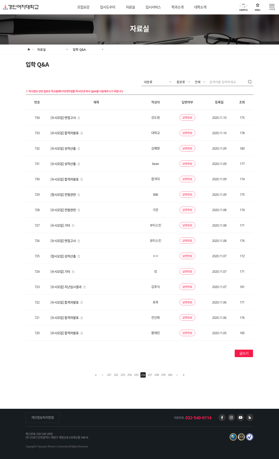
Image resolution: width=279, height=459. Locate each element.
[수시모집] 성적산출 (65, 148)
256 (143, 375)
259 (163, 375)
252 (116, 375)
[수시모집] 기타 (62, 225)
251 (109, 375)
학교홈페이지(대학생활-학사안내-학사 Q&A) (73, 91)
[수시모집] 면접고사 (65, 118)
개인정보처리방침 (42, 417)
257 (150, 375)
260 (170, 375)
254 (129, 375)
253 (123, 375)
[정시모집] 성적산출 (65, 256)
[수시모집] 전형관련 (65, 210)
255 (136, 375)
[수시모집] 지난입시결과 (68, 287)
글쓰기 (243, 353)
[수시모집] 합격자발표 (67, 133)
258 (156, 375)
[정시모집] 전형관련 (65, 195)
